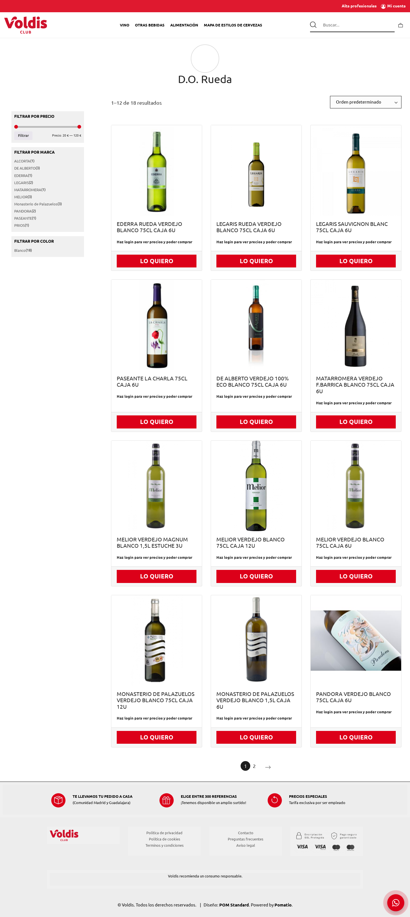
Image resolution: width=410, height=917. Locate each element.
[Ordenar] (365, 102)
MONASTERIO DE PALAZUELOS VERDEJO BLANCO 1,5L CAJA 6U (255, 700)
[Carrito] (400, 25)
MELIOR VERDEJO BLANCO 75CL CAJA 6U (350, 543)
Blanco (20, 251)
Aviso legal (245, 845)
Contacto (245, 833)
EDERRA (21, 176)
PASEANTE (23, 219)
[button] (395, 902)
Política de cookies (164, 839)
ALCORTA (22, 161)
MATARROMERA (27, 190)
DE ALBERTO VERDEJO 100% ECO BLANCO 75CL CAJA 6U (252, 382)
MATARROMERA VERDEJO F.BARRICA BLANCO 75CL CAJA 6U (355, 385)
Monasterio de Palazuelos (36, 204)
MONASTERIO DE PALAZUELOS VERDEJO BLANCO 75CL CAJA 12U (155, 700)
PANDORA (23, 211)
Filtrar (23, 136)
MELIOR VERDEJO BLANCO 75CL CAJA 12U (250, 543)
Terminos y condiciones (164, 845)
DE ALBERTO (25, 168)
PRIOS (19, 226)
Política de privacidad (164, 833)
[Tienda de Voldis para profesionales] (25, 25)
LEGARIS (21, 183)
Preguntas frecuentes (245, 839)
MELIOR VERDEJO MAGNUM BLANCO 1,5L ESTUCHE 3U (152, 543)
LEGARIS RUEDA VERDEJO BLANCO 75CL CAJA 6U (249, 227)
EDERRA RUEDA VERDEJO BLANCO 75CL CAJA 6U (149, 227)
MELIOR (21, 197)
